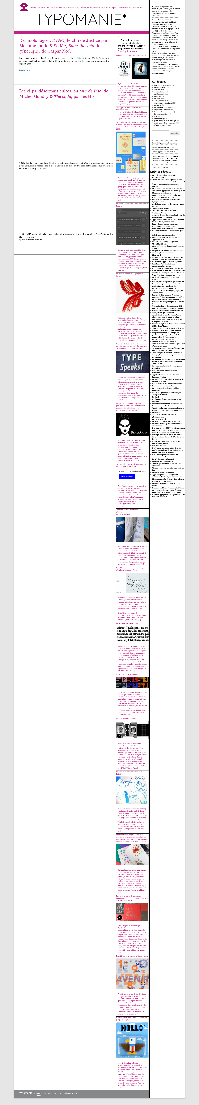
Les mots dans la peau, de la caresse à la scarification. (168, 424)
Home (33, 7)
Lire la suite (26, 70)
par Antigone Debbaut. (166, 393)
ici (41, 168)
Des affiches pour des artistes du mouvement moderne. (165, 455)
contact (39, 1095)
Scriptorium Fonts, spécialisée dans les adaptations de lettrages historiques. (167, 258)
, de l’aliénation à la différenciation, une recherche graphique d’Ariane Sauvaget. (168, 343)
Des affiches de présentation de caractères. (164, 371)
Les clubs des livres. (160, 445)
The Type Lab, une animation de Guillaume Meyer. (165, 211)
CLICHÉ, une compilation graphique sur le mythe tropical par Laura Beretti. (168, 282)
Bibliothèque (110, 7)
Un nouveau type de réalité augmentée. (168, 261)
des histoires (159, 94)
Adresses (124, 7)
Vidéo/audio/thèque (90, 7)
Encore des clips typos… (161, 266)
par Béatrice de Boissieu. (166, 400)
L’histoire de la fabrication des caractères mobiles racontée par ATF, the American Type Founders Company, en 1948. (168, 272)
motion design (159, 118)
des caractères (159, 87)
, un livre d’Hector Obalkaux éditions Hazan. (166, 442)
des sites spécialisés (161, 100)
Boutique (44, 7)
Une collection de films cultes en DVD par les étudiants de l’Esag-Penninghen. (168, 307)
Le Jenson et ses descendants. (164, 386)
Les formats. (157, 412)
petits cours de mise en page (165, 120)
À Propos (57, 7)
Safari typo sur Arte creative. (163, 235)
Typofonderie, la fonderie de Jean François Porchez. (165, 375)
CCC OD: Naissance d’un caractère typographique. (166, 200)
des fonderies (159, 92)
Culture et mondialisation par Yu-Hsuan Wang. (167, 313)
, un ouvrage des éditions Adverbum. (168, 354)
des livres (158, 96)
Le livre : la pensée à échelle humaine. (167, 421)
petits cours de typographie (164, 123)
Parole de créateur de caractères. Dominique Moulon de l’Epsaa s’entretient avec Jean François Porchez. (168, 226)
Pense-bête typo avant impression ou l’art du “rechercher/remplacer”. (167, 404)
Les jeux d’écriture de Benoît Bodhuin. (167, 250)
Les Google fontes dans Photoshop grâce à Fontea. (168, 247)
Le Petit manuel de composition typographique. (165, 176)
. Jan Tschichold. (167, 450)
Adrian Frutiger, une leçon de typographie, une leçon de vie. (164, 287)
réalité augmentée (161, 125)
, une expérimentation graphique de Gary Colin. (168, 349)
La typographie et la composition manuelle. (165, 389)
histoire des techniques (163, 111)
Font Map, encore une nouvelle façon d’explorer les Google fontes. (167, 196)
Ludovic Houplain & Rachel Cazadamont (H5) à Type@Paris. (168, 324)
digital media (159, 105)
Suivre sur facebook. (164, 147)
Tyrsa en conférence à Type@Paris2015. (168, 328)
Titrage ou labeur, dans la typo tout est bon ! (168, 469)
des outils (158, 98)
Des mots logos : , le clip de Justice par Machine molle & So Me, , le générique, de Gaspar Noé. (63, 45)
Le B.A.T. (155, 397)
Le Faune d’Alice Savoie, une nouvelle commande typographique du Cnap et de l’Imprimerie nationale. (168, 190)
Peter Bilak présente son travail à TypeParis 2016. (165, 238)
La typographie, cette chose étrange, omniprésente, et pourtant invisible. (167, 491)
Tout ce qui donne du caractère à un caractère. (166, 464)
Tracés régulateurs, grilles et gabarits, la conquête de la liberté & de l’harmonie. (168, 409)
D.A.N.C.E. (82, 58)
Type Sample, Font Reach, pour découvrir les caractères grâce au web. (168, 220)
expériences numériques (163, 109)
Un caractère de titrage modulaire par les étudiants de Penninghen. (168, 216)
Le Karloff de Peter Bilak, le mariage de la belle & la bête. (168, 380)
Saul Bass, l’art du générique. (163, 264)
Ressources (71, 7)
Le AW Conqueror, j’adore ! (163, 459)
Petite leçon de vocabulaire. (163, 472)
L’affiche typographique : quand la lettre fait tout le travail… (168, 495)
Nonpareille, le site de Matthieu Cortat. (168, 383)
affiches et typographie (162, 85)
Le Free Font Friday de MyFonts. (165, 241)
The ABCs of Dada (159, 244)
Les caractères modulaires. (162, 461)
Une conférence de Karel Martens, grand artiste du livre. (168, 231)
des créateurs (159, 89)
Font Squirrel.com (127, 51)
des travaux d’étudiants (163, 103)
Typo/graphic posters (160, 208)
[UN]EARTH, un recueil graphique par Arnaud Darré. (167, 291)
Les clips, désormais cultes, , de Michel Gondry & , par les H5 (63, 93)
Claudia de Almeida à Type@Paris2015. (167, 310)
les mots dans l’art (161, 114)
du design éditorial (161, 107)
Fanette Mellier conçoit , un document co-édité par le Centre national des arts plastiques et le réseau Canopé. (168, 299)
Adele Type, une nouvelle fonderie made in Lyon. (168, 205)
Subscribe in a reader (161, 167)
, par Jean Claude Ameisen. (167, 330)
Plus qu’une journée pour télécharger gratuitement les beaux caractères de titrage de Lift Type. (167, 319)
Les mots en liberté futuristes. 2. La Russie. (166, 484)
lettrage (157, 116)
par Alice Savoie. (168, 268)
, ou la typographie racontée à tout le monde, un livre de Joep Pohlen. (168, 361)
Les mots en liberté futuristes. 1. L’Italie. (168, 488)
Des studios (138, 7)
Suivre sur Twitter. (163, 151)
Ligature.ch (156, 255)
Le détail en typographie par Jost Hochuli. (165, 278)
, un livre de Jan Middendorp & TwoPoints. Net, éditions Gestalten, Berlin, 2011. (168, 478)
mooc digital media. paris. (162, 252)
